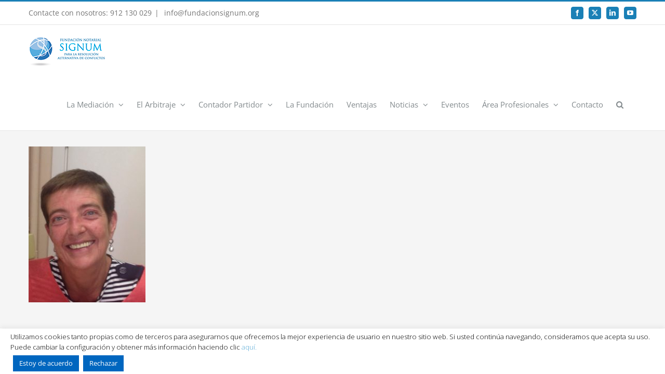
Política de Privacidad (171, 303)
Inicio (67, 303)
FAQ (556, 303)
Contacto (591, 303)
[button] (632, 51)
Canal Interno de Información (357, 303)
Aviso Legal (107, 303)
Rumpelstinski (470, 323)
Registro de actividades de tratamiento (476, 303)
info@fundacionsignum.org (210, 13)
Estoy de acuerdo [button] (46, 363)
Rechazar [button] (103, 363)
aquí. (249, 347)
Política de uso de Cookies (258, 303)
